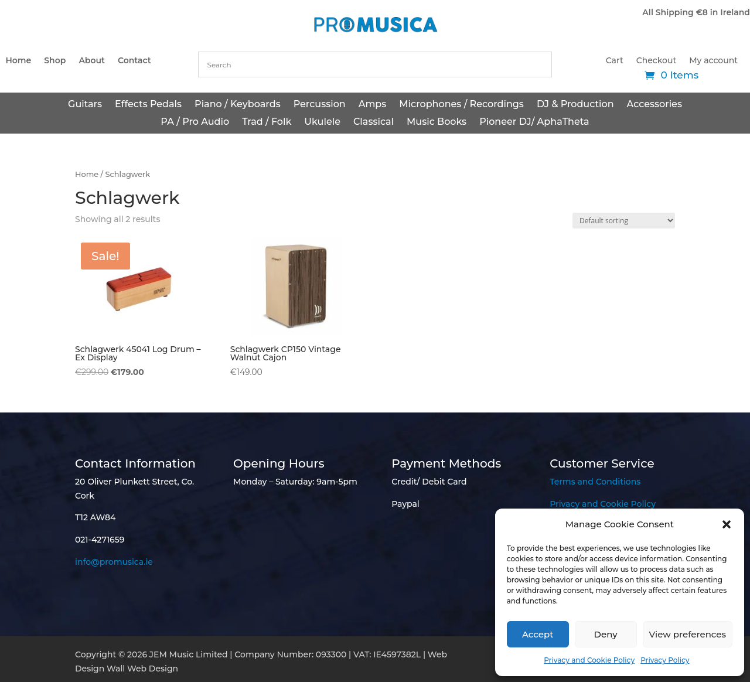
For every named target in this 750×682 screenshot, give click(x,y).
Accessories (654, 105)
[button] (726, 524)
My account (713, 61)
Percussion (320, 105)
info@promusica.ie (114, 562)
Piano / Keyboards (238, 105)
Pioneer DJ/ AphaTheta (534, 122)
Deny (606, 634)
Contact (134, 61)
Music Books (436, 122)
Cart (614, 61)
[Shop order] (623, 221)
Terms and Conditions (595, 481)
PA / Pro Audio (195, 122)
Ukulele (322, 122)
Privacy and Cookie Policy (589, 660)
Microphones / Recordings (461, 105)
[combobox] (375, 64)
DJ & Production (575, 105)
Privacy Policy (664, 660)
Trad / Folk (266, 122)
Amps (373, 105)
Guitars (85, 105)
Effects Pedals (148, 105)
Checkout (656, 61)
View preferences (687, 634)
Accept (537, 634)
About (92, 61)
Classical (373, 122)
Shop (55, 61)
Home (18, 61)
